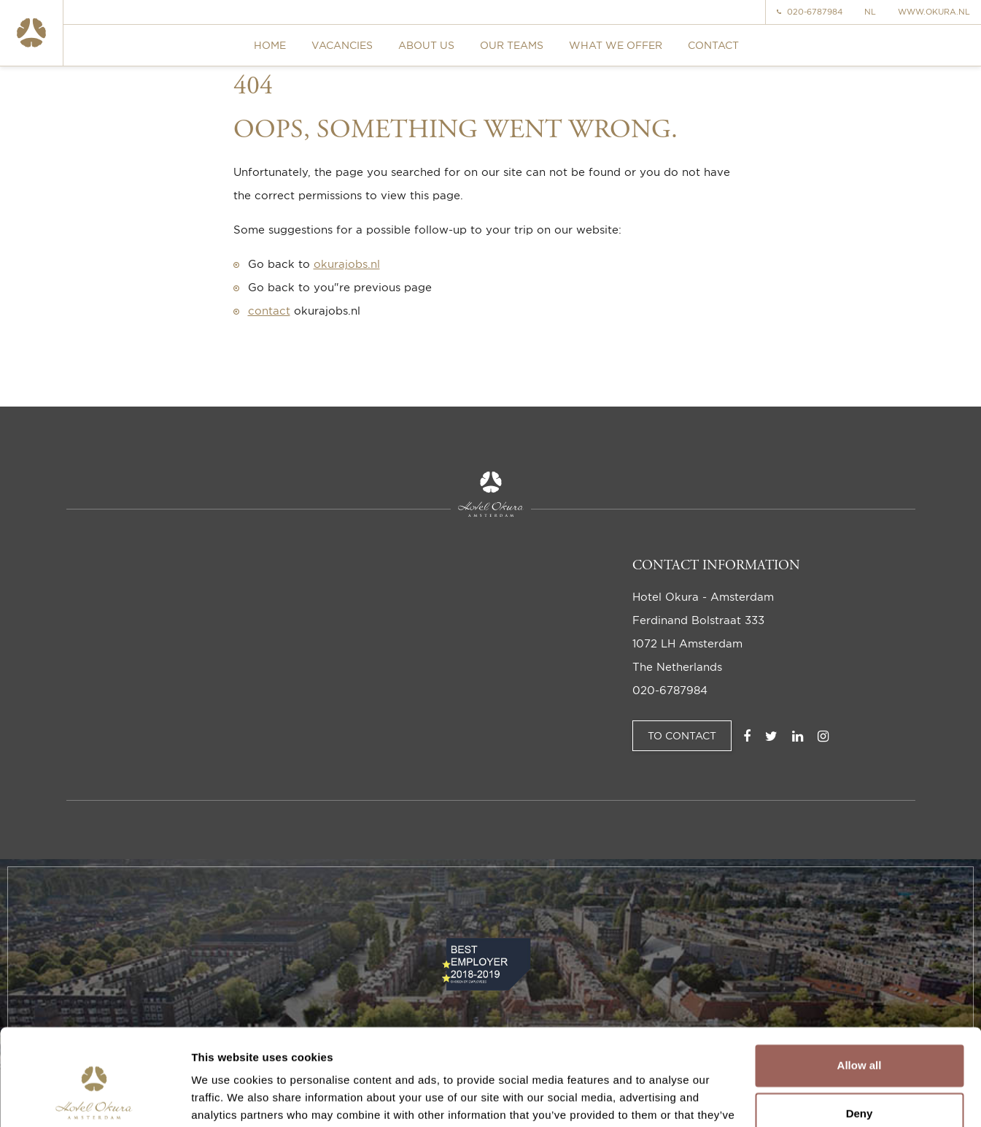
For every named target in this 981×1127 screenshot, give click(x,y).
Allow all (859, 991)
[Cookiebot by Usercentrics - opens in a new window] (94, 1098)
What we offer (615, 44)
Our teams (511, 44)
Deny (859, 1038)
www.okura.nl (934, 12)
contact (269, 310)
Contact (713, 44)
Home (270, 44)
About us (426, 44)
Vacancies (342, 44)
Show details (225, 1098)
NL (870, 12)
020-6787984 (809, 12)
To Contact (682, 735)
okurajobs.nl (347, 264)
